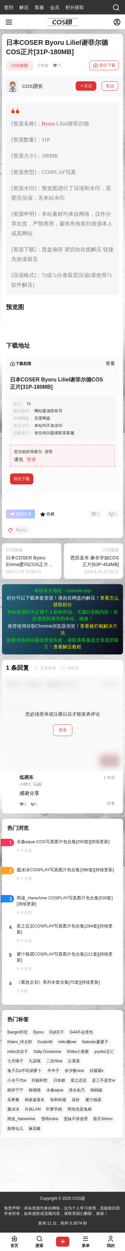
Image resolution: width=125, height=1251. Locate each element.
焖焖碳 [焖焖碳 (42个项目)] (96, 1089)
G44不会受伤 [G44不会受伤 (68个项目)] (81, 1032)
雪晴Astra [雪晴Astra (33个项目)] (49, 1118)
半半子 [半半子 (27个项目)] (53, 1070)
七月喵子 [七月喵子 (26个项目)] (15, 1061)
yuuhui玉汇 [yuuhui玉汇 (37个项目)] (104, 1051)
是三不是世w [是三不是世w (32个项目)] (103, 1080)
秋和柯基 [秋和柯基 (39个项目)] (58, 1099)
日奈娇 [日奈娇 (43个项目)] (59, 1080)
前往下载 (104, 65)
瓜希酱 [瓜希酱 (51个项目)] (13, 1099)
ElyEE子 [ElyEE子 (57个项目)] (56, 1032)
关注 (86, 86)
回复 (111, 803)
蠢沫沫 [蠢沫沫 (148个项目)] (13, 1109)
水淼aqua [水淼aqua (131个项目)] (54, 1089)
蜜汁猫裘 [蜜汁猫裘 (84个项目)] (93, 1099)
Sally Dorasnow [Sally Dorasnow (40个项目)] (47, 1051)
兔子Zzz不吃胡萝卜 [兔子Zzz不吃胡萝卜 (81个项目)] (24, 1070)
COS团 (78, 1198)
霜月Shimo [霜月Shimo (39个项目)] (102, 1118)
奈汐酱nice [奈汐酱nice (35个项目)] (74, 1070)
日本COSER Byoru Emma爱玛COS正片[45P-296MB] (27, 564)
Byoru (48, 123)
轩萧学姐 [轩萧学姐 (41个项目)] (54, 1109)
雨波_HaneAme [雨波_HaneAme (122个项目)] (21, 1118)
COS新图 (19, 65)
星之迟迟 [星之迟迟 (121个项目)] (79, 1080)
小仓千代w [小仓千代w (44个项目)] (16, 1080)
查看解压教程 (67, 646)
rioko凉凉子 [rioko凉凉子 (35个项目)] (17, 1051)
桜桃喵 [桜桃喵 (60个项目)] (35, 1089)
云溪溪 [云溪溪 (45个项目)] (74, 1061)
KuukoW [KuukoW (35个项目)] (44, 1041)
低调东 (26, 777)
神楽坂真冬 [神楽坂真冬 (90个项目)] (35, 1099)
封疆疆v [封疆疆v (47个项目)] (97, 1070)
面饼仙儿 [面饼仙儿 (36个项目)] (15, 1128)
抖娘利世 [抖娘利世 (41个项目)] (40, 1080)
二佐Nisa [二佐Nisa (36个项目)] (54, 1061)
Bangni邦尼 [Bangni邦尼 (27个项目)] (17, 1032)
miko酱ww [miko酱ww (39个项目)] (67, 1041)
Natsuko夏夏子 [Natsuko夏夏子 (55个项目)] (95, 1041)
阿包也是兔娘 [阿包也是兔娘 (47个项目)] (80, 1109)
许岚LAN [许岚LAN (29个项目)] (32, 1109)
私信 (110, 86)
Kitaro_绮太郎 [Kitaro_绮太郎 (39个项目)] (19, 1041)
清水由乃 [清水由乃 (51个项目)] (77, 1089)
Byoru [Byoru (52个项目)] (38, 1032)
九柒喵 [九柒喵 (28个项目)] (35, 1061)
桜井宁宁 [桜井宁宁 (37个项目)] (15, 1089)
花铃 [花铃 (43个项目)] (76, 1099)
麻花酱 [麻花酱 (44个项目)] (35, 1128)
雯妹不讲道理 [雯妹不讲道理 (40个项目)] (76, 1118)
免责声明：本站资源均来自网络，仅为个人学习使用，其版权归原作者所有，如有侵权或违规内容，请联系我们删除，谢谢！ (62, 1211)
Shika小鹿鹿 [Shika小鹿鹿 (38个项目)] (78, 1051)
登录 (31, 459)
